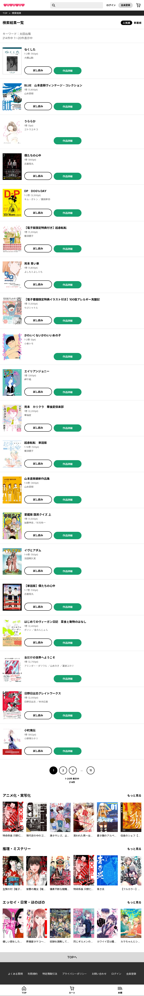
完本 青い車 (31, 263)
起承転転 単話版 (35, 442)
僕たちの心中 (32, 155)
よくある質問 (15, 973)
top (5, 13)
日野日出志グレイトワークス (42, 693)
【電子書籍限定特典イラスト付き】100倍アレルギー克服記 (62, 299)
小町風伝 (30, 730)
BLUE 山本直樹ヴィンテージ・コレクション (53, 85)
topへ (72, 957)
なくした (30, 49)
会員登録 (125, 5)
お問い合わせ (99, 973)
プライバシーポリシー (74, 973)
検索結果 (16, 13)
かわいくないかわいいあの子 (42, 335)
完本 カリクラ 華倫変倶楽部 (44, 407)
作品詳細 (68, 70)
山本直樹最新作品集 (37, 478)
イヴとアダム (32, 550)
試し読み (38, 70)
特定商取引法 (49, 973)
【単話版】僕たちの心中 (39, 586)
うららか (30, 121)
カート (72, 992)
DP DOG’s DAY (35, 191)
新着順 (137, 22)
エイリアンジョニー (36, 371)
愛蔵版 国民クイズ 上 (37, 514)
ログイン (111, 5)
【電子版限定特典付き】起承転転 (45, 228)
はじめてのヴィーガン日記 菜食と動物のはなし (55, 622)
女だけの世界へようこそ (39, 657)
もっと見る (134, 795)
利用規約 (32, 973)
